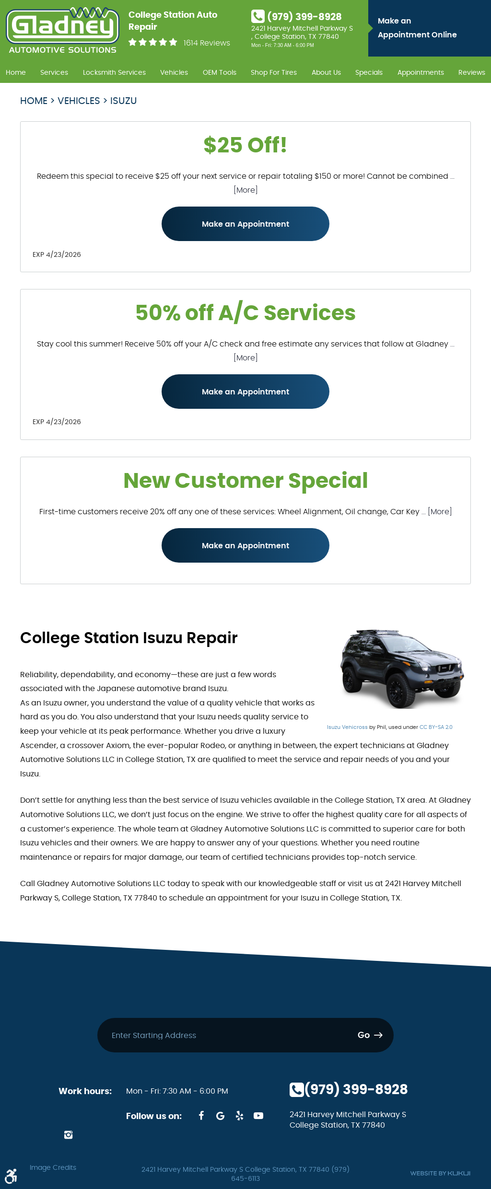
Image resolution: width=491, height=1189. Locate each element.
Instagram (68, 1134)
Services (54, 72)
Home (16, 72)
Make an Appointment (245, 224)
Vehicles (174, 72)
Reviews (471, 72)
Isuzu (123, 101)
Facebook (200, 1115)
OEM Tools (219, 72)
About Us (326, 72)
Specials (369, 72)
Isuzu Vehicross (347, 727)
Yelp (239, 1115)
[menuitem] (16, 71)
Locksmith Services (114, 72)
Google (220, 1115)
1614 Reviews (207, 43)
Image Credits (53, 1168)
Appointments (420, 72)
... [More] (436, 512)
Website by (440, 1173)
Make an (432, 29)
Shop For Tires (274, 72)
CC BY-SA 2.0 (436, 727)
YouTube (258, 1115)
